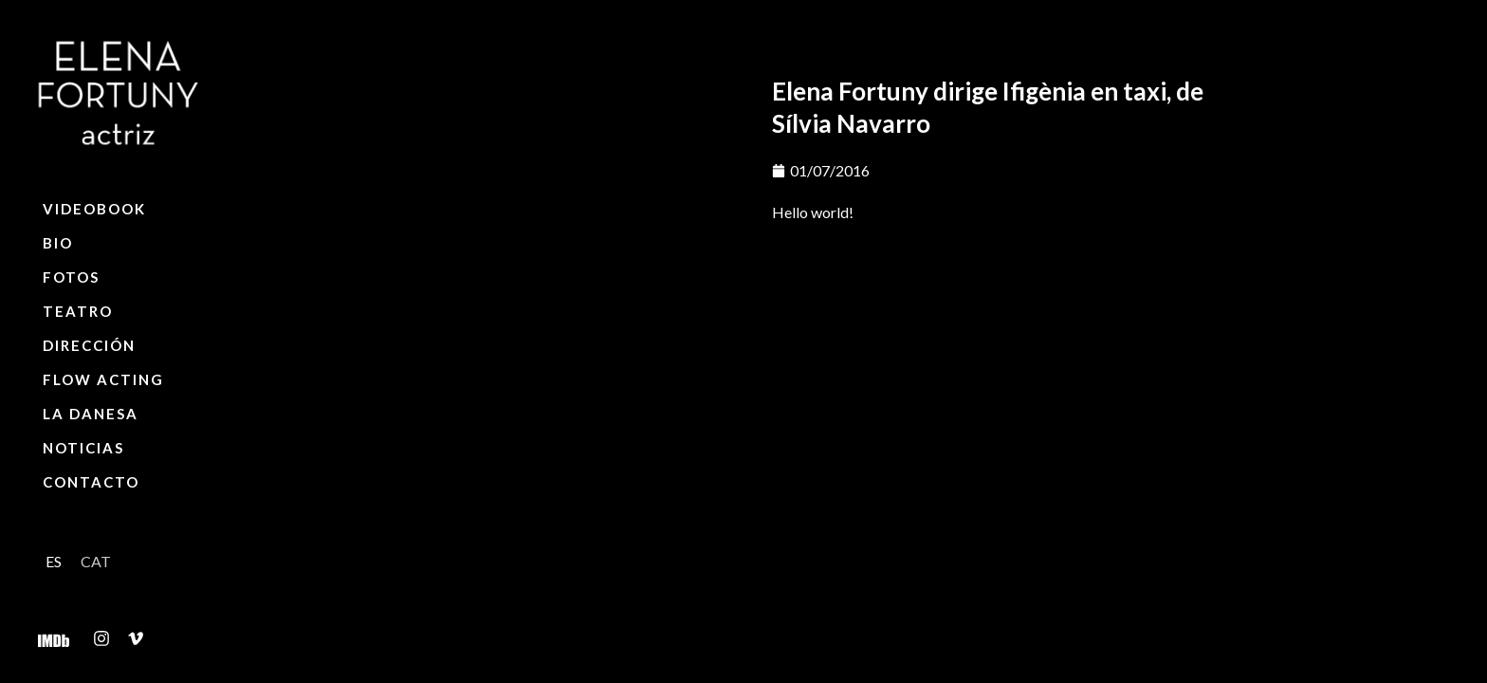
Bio (58, 242)
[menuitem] (53, 561)
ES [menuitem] (54, 561)
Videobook (94, 208)
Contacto (91, 481)
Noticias (83, 447)
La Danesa (90, 413)
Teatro (78, 311)
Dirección (89, 345)
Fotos (71, 277)
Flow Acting (103, 379)
